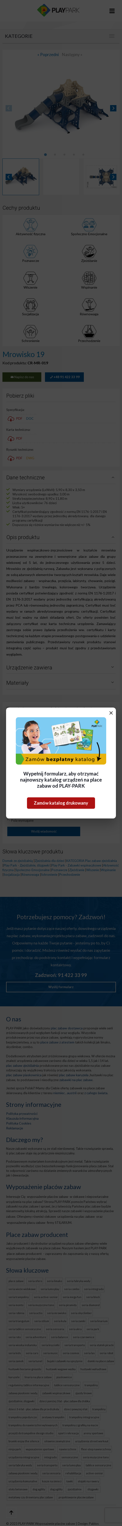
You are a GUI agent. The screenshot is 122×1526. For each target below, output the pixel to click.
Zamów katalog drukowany (61, 803)
